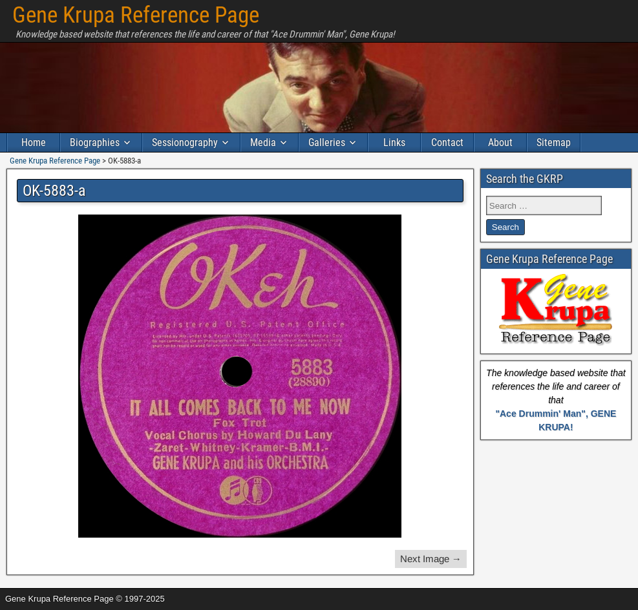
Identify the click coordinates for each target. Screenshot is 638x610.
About (500, 142)
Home (33, 142)
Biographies (95, 142)
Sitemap (554, 142)
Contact (447, 142)
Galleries (326, 142)
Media (263, 142)
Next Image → (431, 558)
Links (394, 142)
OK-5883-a (54, 191)
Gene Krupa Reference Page (135, 15)
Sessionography (185, 142)
